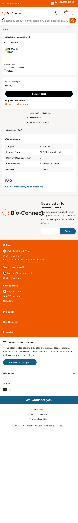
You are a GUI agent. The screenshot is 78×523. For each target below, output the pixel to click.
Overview (11, 130)
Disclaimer (39, 409)
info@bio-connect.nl (22, 273)
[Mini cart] (65, 13)
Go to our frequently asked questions (24, 186)
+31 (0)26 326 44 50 (20, 250)
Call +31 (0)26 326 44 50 (62, 3)
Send (68, 231)
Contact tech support (20, 362)
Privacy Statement (39, 414)
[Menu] (73, 13)
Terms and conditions (39, 419)
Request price (39, 93)
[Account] (55, 13)
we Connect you (39, 400)
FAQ (20, 130)
